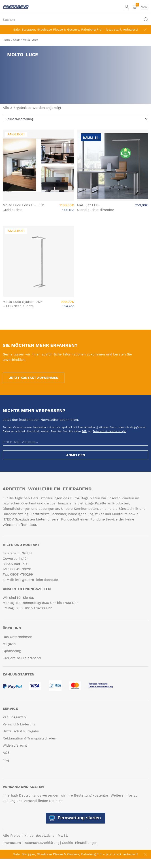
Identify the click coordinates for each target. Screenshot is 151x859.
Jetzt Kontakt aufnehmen (33, 378)
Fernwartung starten (78, 818)
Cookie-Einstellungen (79, 843)
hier (58, 801)
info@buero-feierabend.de (36, 580)
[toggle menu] (144, 7)
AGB (84, 431)
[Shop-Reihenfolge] (75, 119)
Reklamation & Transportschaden (29, 739)
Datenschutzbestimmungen (109, 431)
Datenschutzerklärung (41, 843)
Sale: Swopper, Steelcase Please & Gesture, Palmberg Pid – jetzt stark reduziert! (75, 29)
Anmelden (75, 455)
